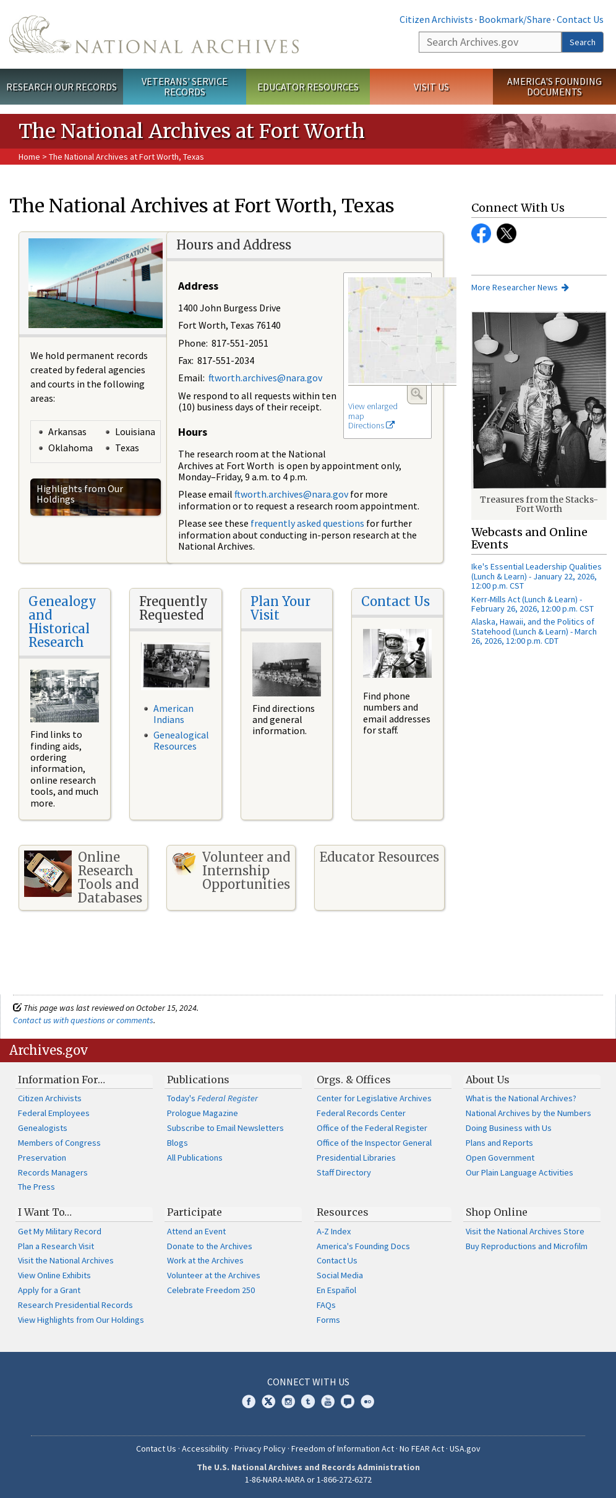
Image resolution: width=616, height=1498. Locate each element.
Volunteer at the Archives (213, 1275)
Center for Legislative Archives (374, 1098)
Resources (343, 1212)
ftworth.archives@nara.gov (265, 377)
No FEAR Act (422, 1448)
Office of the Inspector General (374, 1142)
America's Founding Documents (554, 86)
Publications (198, 1079)
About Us (488, 1079)
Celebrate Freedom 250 (211, 1290)
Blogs (177, 1142)
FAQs (326, 1304)
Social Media (340, 1275)
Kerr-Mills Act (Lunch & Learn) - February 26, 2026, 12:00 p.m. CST (532, 604)
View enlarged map (373, 411)
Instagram (288, 1401)
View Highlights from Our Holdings (81, 1319)
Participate (194, 1212)
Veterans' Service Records (185, 86)
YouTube (327, 1401)
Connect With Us (308, 1381)
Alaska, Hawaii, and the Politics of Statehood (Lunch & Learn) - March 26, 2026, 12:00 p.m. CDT (534, 631)
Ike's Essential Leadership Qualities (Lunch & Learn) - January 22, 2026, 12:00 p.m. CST (536, 576)
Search (583, 42)
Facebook (481, 233)
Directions (371, 425)
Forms (328, 1319)
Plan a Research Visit (56, 1246)
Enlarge (417, 393)
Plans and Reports (499, 1142)
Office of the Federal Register (372, 1127)
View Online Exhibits (54, 1275)
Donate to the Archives (209, 1246)
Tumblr (308, 1401)
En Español (336, 1290)
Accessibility (205, 1448)
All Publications (195, 1157)
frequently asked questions (307, 523)
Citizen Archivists (436, 19)
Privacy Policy (260, 1448)
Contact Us (580, 19)
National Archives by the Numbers (528, 1113)
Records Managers (53, 1172)
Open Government (500, 1157)
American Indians (173, 713)
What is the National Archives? (521, 1098)
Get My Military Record (59, 1231)
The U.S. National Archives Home (154, 34)
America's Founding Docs (363, 1246)
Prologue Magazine (202, 1113)
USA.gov (465, 1448)
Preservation (42, 1157)
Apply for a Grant (49, 1290)
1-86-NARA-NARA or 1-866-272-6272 (308, 1479)
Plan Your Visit (280, 608)
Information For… (61, 1079)
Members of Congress (59, 1142)
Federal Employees (54, 1113)
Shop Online (497, 1212)
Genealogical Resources (181, 740)
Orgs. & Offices (354, 1079)
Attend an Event (196, 1231)
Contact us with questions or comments (83, 1020)
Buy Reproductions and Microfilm (527, 1246)
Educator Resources (308, 86)
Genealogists (42, 1127)
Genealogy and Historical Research (62, 622)
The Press (36, 1186)
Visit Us (431, 86)
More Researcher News (514, 287)
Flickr (367, 1401)
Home (29, 156)
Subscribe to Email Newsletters (225, 1127)
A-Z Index (334, 1231)
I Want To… (45, 1212)
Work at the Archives (205, 1260)
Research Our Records (61, 86)
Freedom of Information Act (342, 1448)
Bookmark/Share (515, 19)
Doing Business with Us (509, 1127)
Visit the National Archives (66, 1260)
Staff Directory (344, 1172)
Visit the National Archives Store (525, 1231)
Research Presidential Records (75, 1304)
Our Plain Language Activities (519, 1172)
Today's (212, 1098)
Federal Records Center (361, 1113)
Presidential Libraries (356, 1157)
